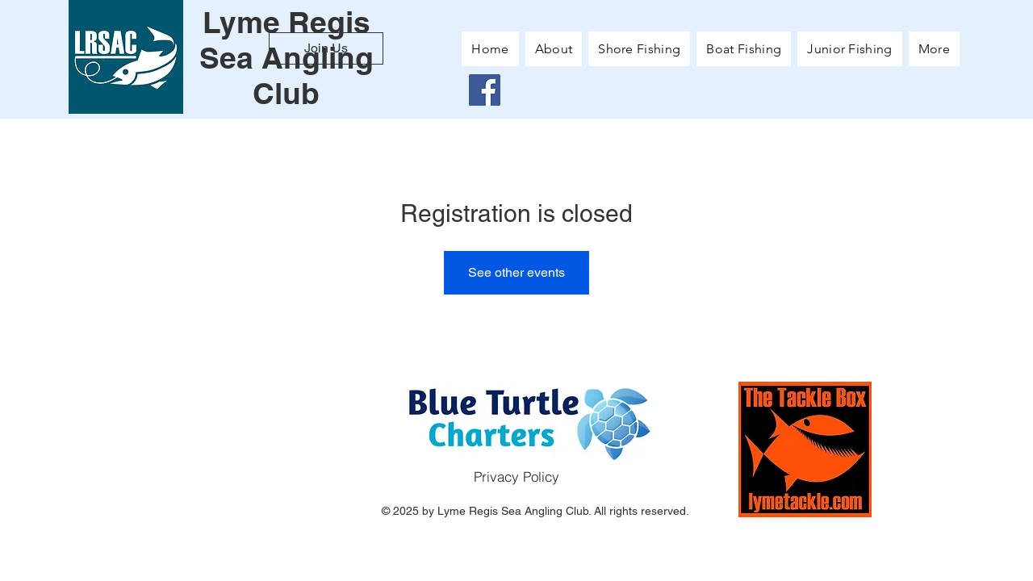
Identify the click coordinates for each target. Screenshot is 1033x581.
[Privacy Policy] (516, 476)
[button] (934, 48)
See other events (516, 272)
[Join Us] (326, 48)
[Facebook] (484, 90)
